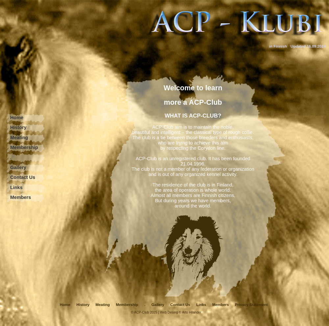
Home (16, 117)
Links (16, 187)
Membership (24, 147)
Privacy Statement (251, 305)
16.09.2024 (316, 46)
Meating (19, 137)
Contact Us (22, 177)
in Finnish (278, 46)
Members (20, 197)
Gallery (18, 167)
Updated (298, 46)
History (18, 127)
